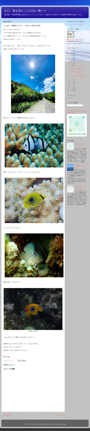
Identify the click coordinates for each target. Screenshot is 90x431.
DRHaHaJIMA (71, 98)
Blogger (64, 424)
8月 (71, 65)
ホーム (33, 415)
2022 (71, 56)
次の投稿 (6, 415)
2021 (71, 58)
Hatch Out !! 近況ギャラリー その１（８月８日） (78, 76)
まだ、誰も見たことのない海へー (25, 10)
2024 (71, 51)
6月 (71, 82)
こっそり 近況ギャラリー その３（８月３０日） (78, 68)
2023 (71, 53)
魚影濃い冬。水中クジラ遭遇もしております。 (80, 166)
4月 (71, 85)
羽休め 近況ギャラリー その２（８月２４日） (78, 72)
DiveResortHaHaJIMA (76, 39)
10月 (72, 63)
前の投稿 (59, 415)
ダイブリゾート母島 (76, 24)
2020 (71, 88)
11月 (72, 60)
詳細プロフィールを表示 (74, 43)
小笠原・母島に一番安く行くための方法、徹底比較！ (80, 187)
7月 (71, 80)
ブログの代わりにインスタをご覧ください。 (76, 112)
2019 (71, 90)
